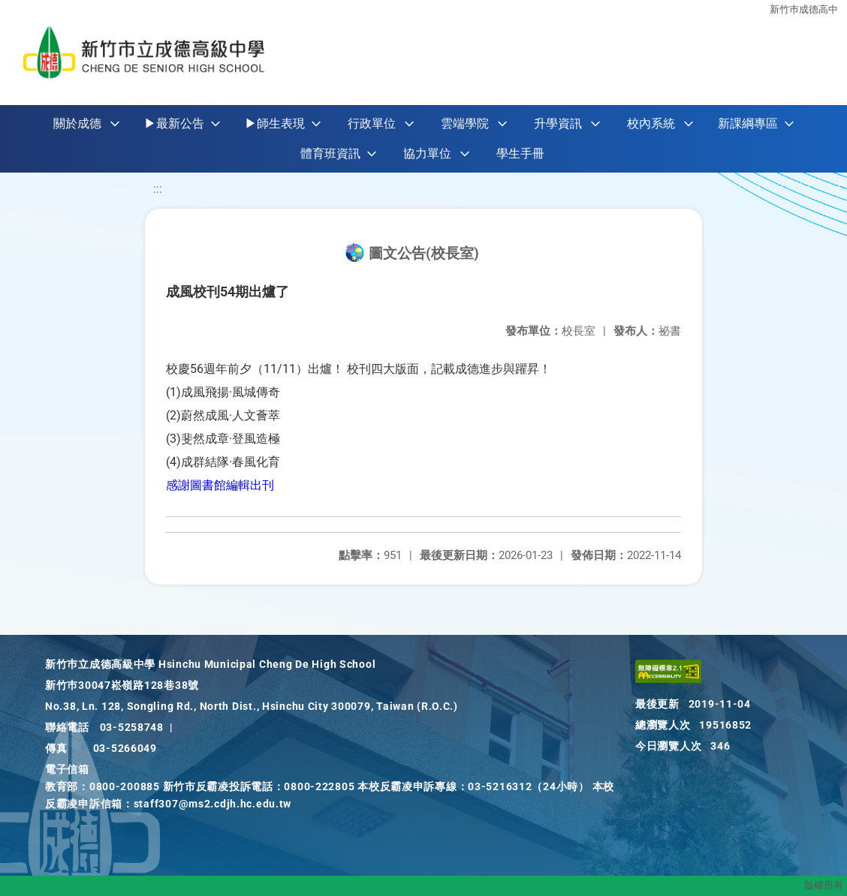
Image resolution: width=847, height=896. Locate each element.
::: (157, 189)
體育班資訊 (330, 153)
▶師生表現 (275, 123)
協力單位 (427, 153)
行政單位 (372, 123)
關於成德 (77, 123)
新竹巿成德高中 (804, 9)
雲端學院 (465, 123)
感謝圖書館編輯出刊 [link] (220, 485)
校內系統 (651, 123)
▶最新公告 (174, 123)
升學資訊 (558, 123)
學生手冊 (520, 153)
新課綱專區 (748, 123)
